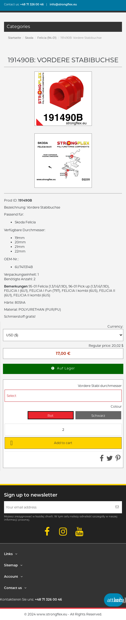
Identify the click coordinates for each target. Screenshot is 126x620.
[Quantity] (63, 430)
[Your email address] (58, 507)
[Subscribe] (117, 507)
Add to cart (40, 442)
